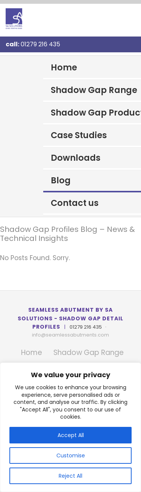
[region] (70, 427)
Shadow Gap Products (96, 113)
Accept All (71, 435)
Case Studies (79, 135)
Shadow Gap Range (94, 90)
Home (64, 67)
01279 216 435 (40, 44)
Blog (61, 180)
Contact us (75, 203)
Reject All (70, 476)
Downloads (75, 158)
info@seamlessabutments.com (70, 334)
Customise (70, 455)
